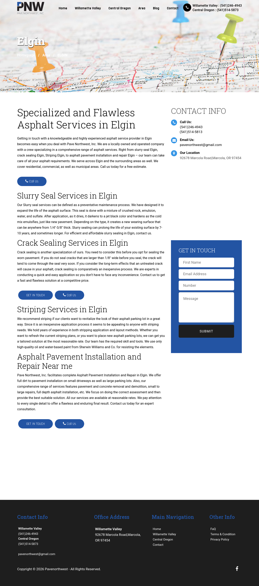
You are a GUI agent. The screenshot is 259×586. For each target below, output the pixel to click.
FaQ (213, 529)
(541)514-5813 (191, 132)
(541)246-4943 (191, 127)
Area (141, 8)
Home (63, 8)
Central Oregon (119, 8)
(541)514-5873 (52, 541)
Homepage (26, 55)
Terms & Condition (222, 534)
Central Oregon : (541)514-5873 (216, 10)
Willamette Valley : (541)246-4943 (217, 5)
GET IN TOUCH (35, 295)
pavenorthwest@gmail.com (201, 145)
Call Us (31, 181)
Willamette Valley (88, 8)
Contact (172, 8)
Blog (156, 8)
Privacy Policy (219, 539)
